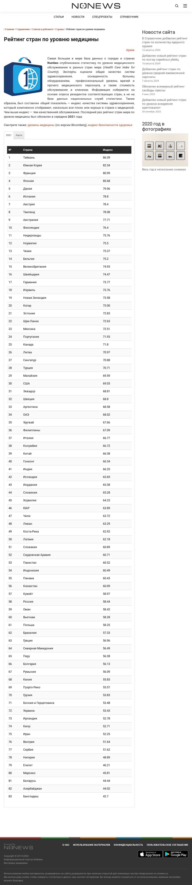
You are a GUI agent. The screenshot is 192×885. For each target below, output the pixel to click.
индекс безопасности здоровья (110, 125)
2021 (9, 135)
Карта (19, 135)
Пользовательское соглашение (167, 845)
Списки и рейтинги (42, 29)
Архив (130, 50)
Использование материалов (91, 845)
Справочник (129, 16)
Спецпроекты (102, 16)
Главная (9, 29)
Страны (59, 29)
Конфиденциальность (128, 845)
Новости (78, 16)
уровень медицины (41, 125)
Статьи (59, 16)
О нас (65, 845)
